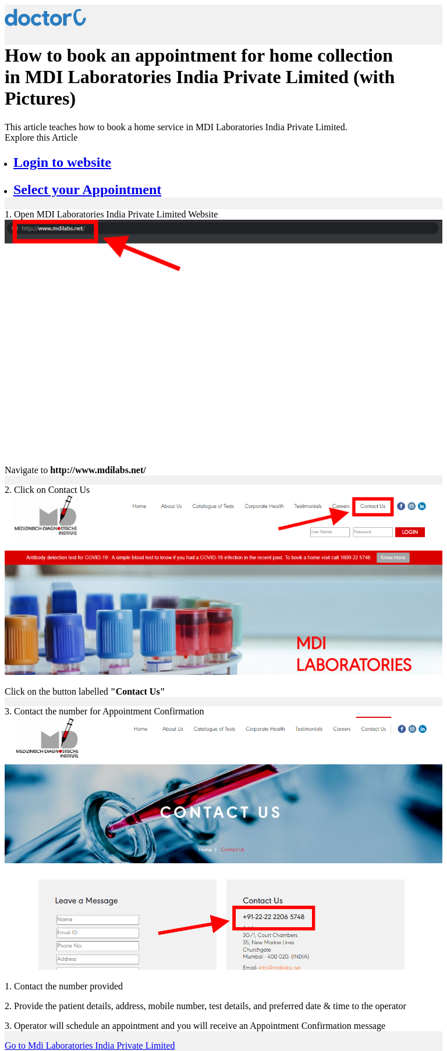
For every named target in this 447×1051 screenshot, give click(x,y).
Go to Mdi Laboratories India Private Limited (90, 1045)
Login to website (62, 162)
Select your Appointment (87, 189)
